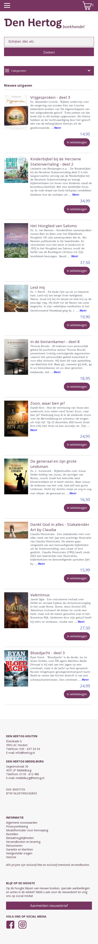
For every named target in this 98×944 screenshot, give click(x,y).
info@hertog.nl (25, 753)
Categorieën (47, 71)
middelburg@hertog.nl (30, 778)
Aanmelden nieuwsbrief (49, 905)
